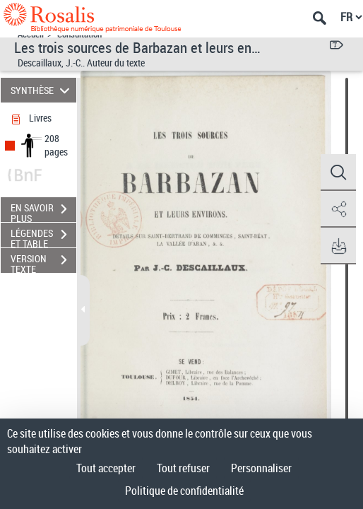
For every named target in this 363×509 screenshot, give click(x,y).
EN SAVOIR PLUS (43, 210)
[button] (338, 172)
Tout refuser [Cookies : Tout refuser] (183, 468)
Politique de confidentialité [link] (184, 490)
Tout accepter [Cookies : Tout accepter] (106, 468)
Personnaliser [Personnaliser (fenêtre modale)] (261, 468)
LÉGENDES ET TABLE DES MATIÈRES (43, 236)
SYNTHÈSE (42, 90)
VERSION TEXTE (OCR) (43, 261)
